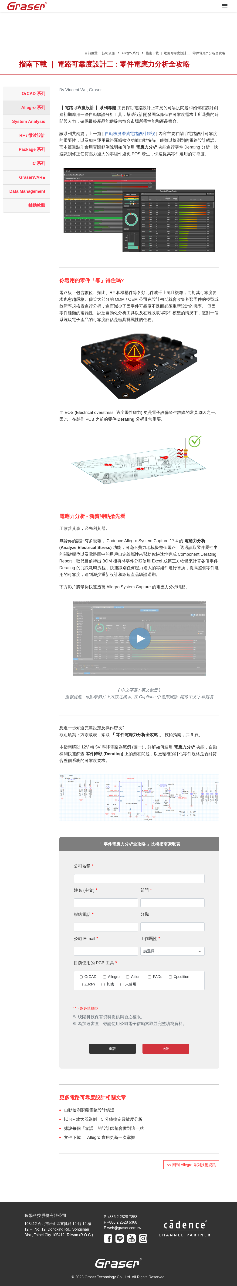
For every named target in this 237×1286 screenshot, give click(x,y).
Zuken (90, 984)
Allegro (114, 977)
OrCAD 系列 (33, 93)
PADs (157, 977)
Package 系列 (32, 149)
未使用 (130, 984)
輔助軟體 (36, 205)
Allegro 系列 (130, 53)
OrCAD (91, 977)
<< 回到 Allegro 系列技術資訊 (191, 1165)
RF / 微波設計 (32, 135)
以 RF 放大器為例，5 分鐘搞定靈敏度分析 (103, 1119)
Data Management (27, 191)
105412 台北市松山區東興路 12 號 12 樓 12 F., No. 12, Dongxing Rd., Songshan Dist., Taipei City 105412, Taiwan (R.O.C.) (58, 1229)
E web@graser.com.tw (122, 1228)
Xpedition (181, 977)
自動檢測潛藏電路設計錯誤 (130, 133)
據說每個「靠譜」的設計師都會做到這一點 (104, 1128)
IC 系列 (38, 163)
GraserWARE (32, 177)
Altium (136, 977)
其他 (110, 984)
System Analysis (28, 121)
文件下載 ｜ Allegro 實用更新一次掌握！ (101, 1137)
